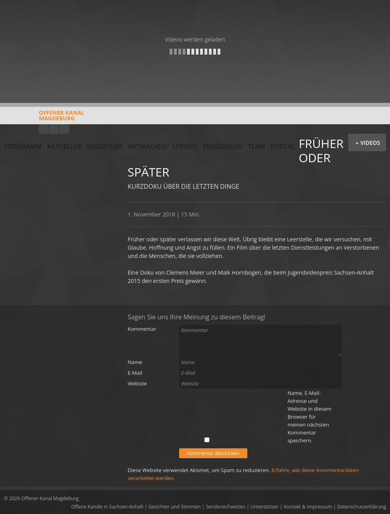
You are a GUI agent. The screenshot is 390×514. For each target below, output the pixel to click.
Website (137, 383)
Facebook (54, 129)
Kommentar (142, 328)
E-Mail (135, 372)
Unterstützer (264, 506)
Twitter (64, 129)
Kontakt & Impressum (308, 506)
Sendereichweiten (225, 506)
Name (135, 362)
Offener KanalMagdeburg (44, 118)
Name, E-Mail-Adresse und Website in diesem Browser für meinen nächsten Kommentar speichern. (309, 416)
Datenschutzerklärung (361, 506)
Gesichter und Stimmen (175, 506)
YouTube (43, 129)
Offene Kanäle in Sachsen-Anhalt (107, 506)
